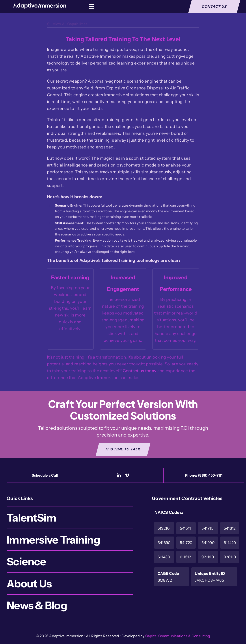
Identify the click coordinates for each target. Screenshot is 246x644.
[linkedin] (119, 475)
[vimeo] (127, 475)
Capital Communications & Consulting (177, 636)
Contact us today (140, 370)
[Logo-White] (39, 5)
